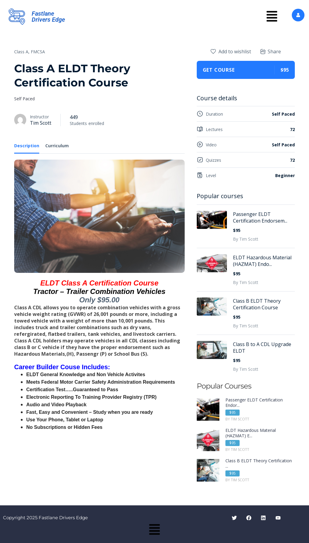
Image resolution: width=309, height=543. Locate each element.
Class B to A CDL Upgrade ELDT (262, 347)
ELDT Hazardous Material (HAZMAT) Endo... (262, 260)
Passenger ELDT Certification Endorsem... (260, 217)
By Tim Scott (245, 239)
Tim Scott (40, 123)
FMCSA (38, 52)
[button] (272, 16)
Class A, (22, 52)
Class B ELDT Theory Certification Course (257, 304)
